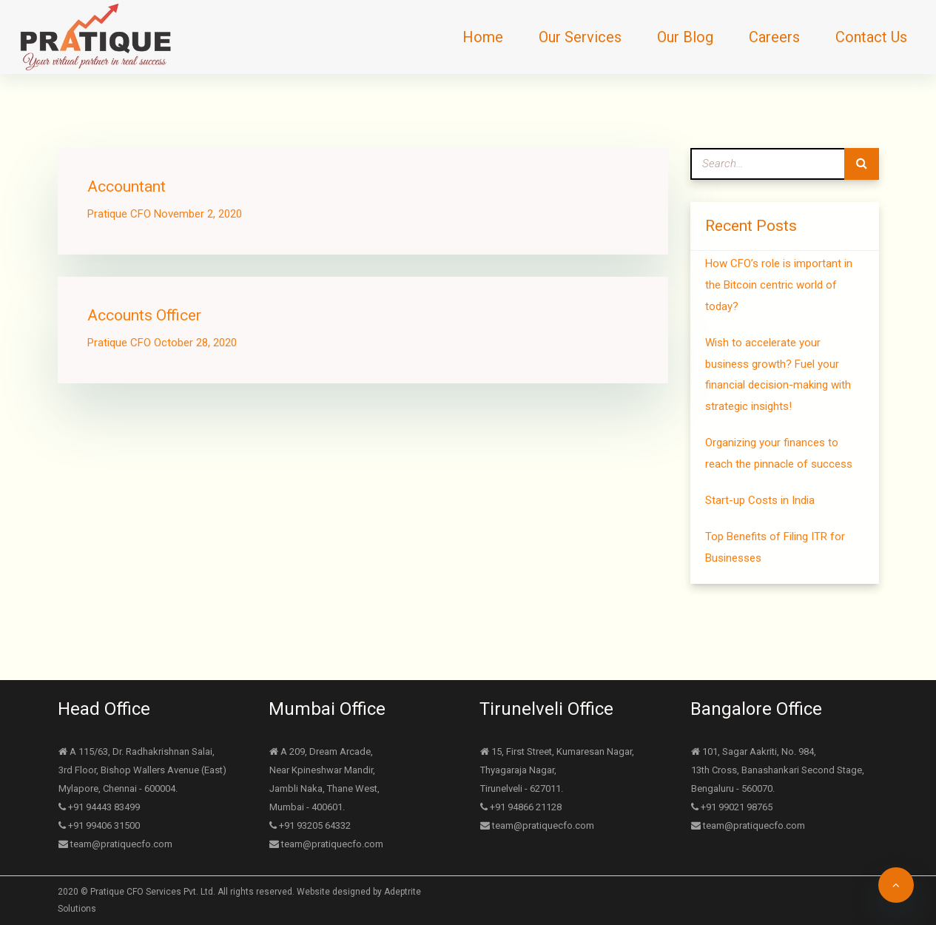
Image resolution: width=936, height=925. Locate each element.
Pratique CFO (119, 214)
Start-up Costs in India (760, 500)
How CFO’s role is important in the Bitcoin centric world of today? (778, 285)
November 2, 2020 (198, 214)
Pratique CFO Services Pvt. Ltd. (152, 892)
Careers (774, 37)
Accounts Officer (144, 315)
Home (482, 37)
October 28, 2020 (195, 342)
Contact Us (871, 37)
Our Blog (685, 37)
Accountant (126, 186)
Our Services (580, 37)
